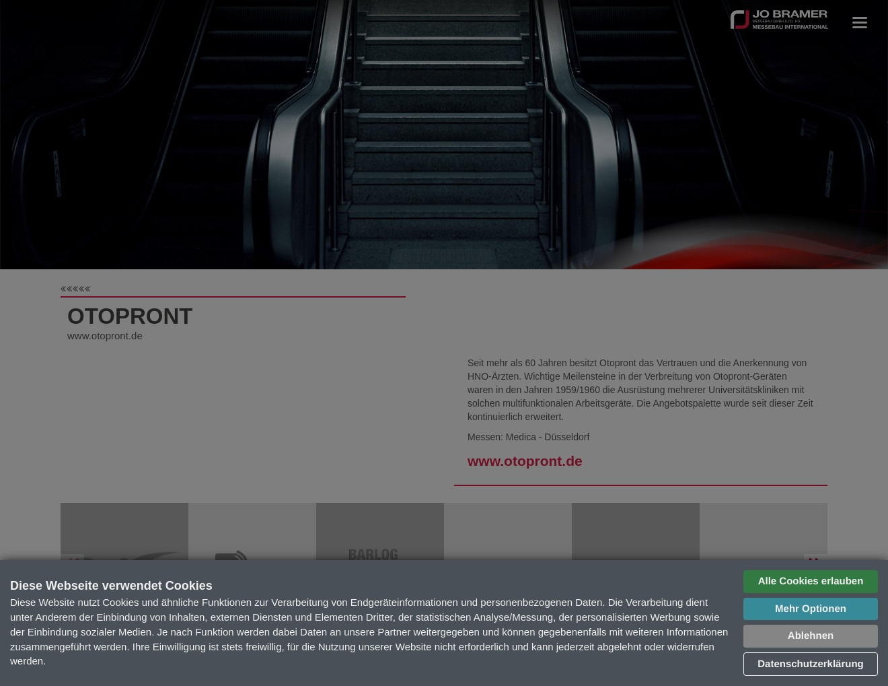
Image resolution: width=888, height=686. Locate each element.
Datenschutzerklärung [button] (810, 664)
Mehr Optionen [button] (810, 609)
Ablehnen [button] (811, 636)
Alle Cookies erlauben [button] (811, 581)
